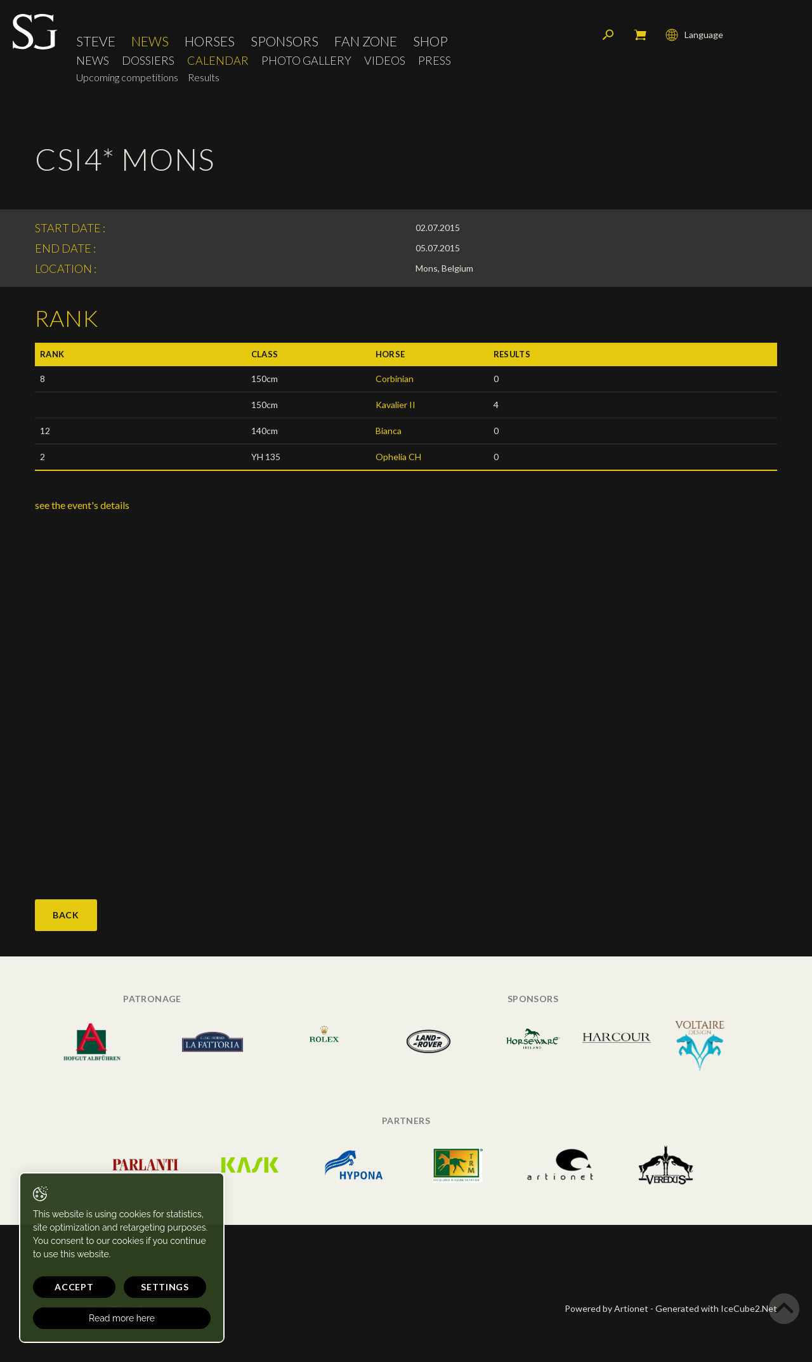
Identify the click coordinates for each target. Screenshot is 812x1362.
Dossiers (148, 60)
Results (203, 77)
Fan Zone (365, 41)
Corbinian (395, 378)
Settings (165, 1286)
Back (66, 914)
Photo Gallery (306, 60)
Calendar (218, 60)
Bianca (389, 430)
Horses (210, 41)
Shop (430, 41)
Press (434, 60)
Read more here (122, 1318)
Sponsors (284, 41)
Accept (74, 1286)
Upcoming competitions (127, 77)
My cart (640, 35)
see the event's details (82, 505)
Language (694, 35)
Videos (384, 60)
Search (608, 35)
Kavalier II (396, 404)
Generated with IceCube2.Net (716, 1308)
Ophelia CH (398, 456)
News (150, 41)
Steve (95, 41)
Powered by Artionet (606, 1308)
